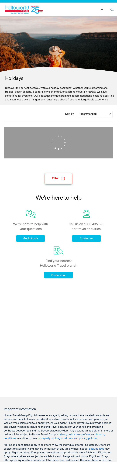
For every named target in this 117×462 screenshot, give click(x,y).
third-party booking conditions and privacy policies (67, 438)
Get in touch (30, 238)
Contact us (86, 238)
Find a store (58, 275)
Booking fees (96, 449)
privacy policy (67, 434)
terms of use (83, 434)
